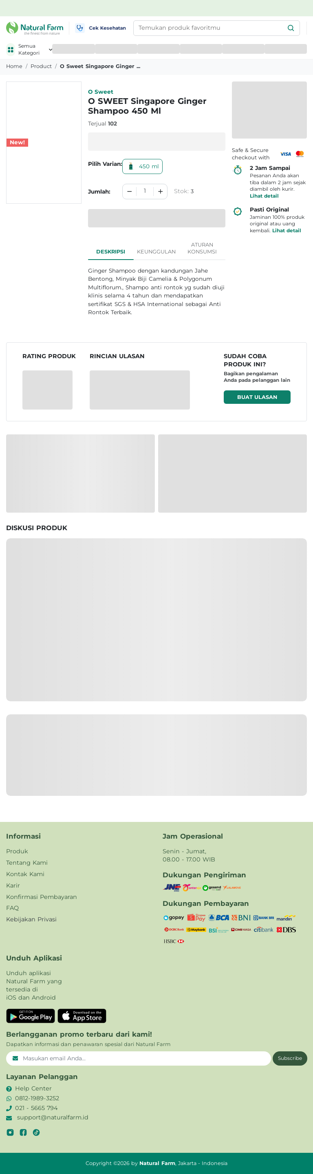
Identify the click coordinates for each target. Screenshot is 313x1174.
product (41, 66)
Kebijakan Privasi (31, 919)
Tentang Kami (27, 862)
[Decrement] (130, 191)
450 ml (142, 166)
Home (14, 66)
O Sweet (100, 91)
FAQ (12, 908)
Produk (17, 851)
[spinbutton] (144, 191)
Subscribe (290, 1058)
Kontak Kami (25, 874)
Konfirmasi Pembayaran (41, 897)
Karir (13, 885)
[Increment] (161, 191)
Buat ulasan (257, 397)
